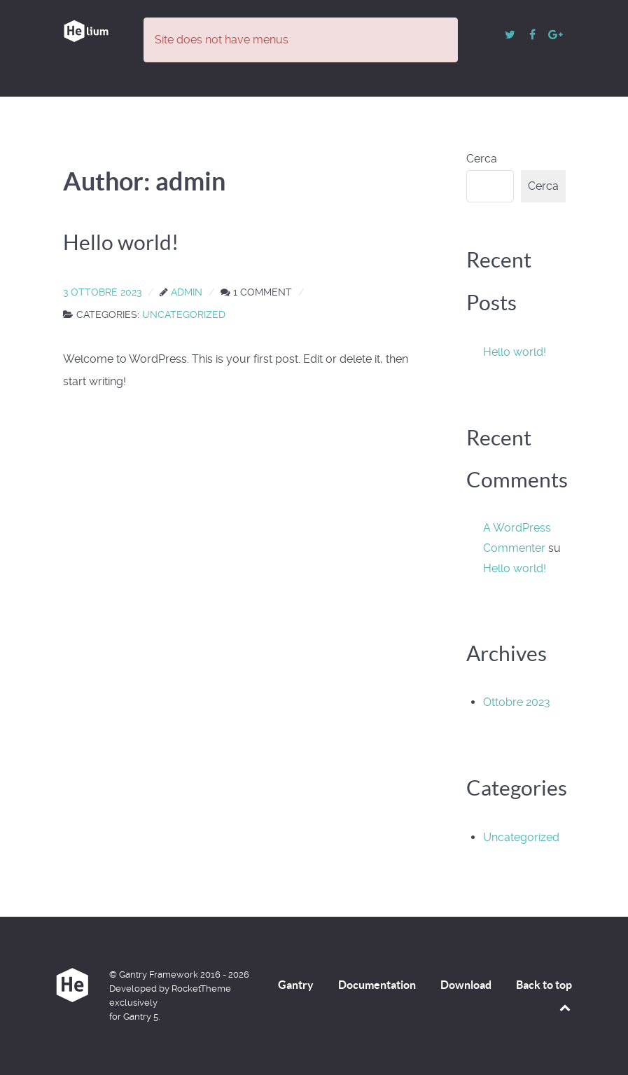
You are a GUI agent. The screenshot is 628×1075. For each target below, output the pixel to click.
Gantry (296, 984)
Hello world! (514, 352)
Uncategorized (521, 837)
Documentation (377, 984)
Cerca (481, 158)
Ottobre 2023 (516, 702)
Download (465, 984)
